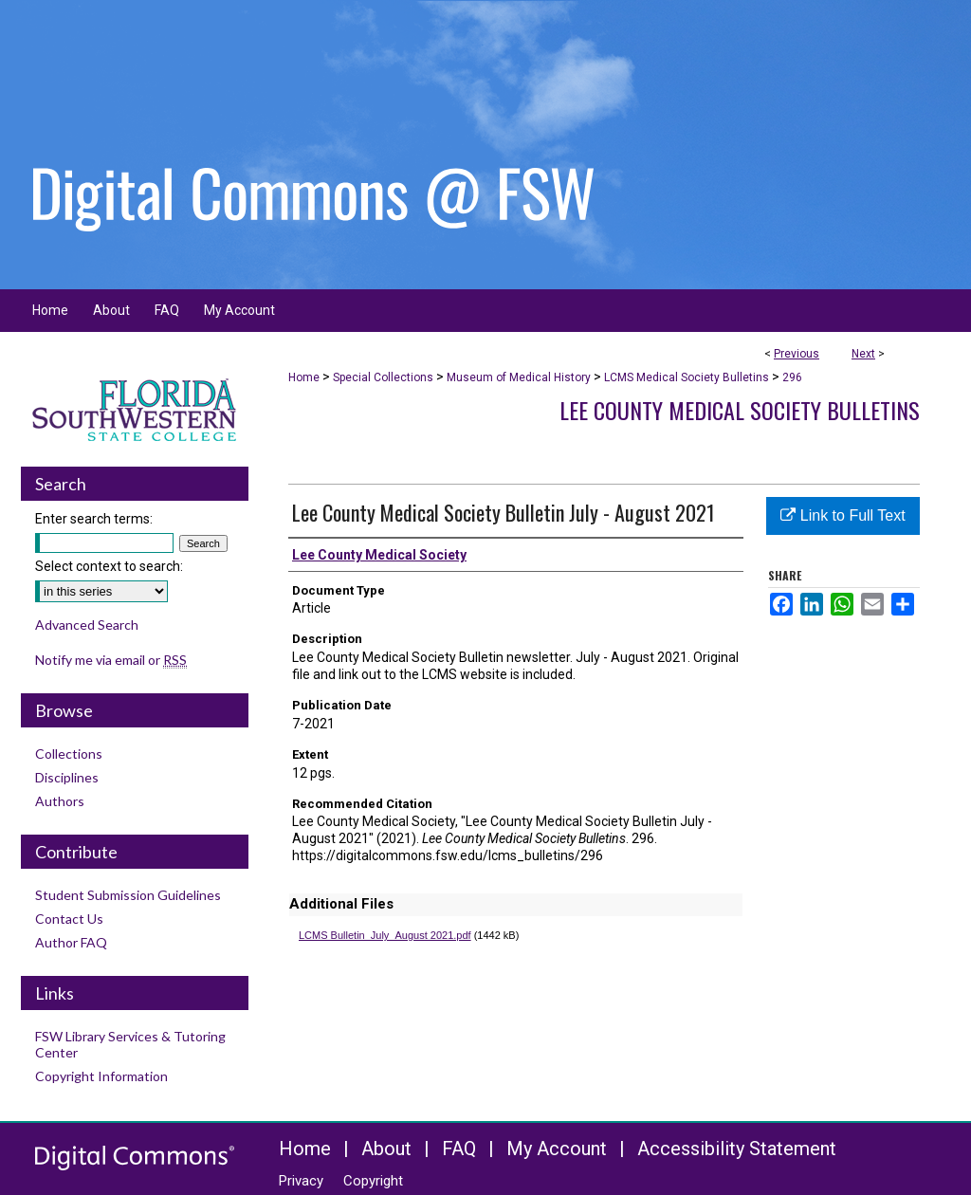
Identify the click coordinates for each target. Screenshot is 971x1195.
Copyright (373, 1180)
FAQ (459, 1148)
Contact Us (69, 918)
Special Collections (383, 377)
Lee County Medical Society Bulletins (739, 410)
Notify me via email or (111, 660)
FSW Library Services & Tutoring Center (130, 1044)
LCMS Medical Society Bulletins (686, 377)
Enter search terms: (94, 518)
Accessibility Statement (736, 1148)
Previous (796, 353)
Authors (59, 801)
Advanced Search (86, 624)
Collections (68, 753)
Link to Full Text (842, 515)
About (386, 1148)
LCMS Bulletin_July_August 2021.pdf (385, 935)
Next (863, 353)
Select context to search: (109, 566)
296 (792, 377)
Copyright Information (101, 1076)
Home (304, 377)
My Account (556, 1148)
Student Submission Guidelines (128, 895)
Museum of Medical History (519, 377)
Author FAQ (71, 942)
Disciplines (67, 777)
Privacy (301, 1180)
